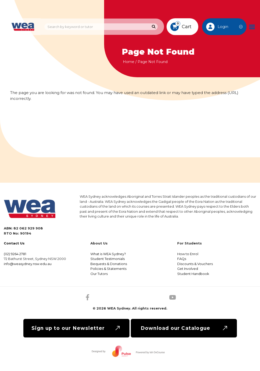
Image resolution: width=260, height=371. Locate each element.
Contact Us (14, 243)
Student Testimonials (107, 259)
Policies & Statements (108, 269)
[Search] (153, 26)
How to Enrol (187, 254)
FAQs (181, 259)
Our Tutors (99, 274)
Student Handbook (193, 274)
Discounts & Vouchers (195, 264)
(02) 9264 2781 (15, 254)
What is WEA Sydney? (108, 254)
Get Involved (187, 269)
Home (128, 61)
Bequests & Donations (108, 264)
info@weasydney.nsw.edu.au (28, 264)
